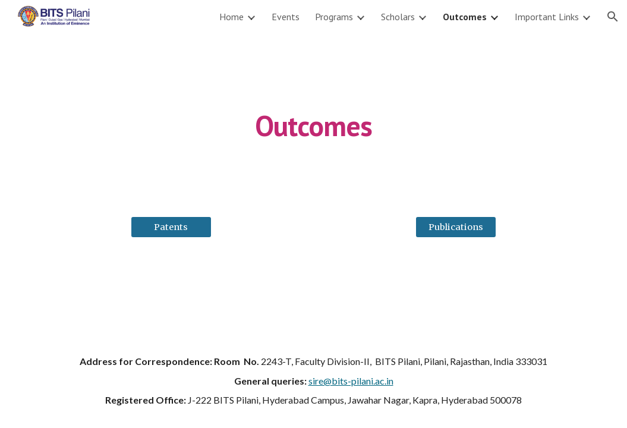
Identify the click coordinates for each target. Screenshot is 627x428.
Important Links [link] (547, 17)
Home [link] (231, 17)
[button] (612, 16)
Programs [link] (334, 17)
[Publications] (456, 227)
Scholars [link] (398, 17)
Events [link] (286, 17)
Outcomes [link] (465, 17)
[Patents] (171, 227)
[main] (313, 117)
